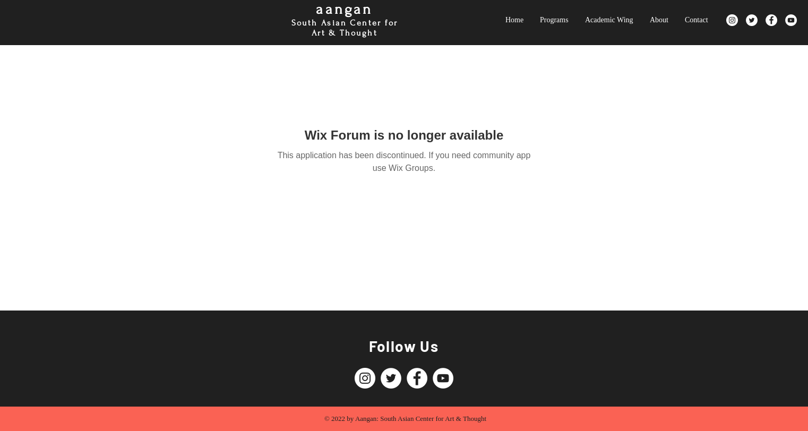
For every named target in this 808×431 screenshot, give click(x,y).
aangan (344, 9)
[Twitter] (752, 20)
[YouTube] (791, 20)
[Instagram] (732, 20)
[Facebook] (771, 20)
